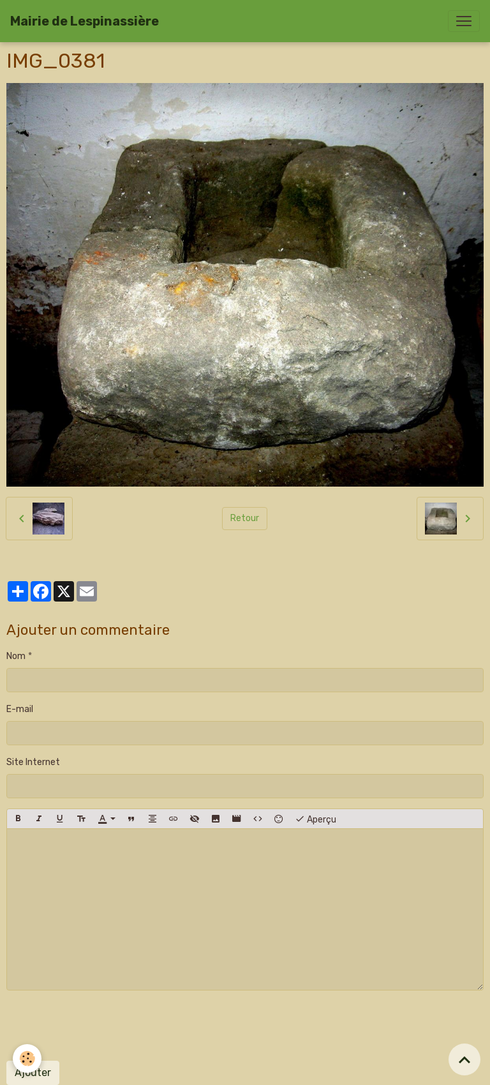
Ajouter (33, 1072)
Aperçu (315, 818)
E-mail (19, 709)
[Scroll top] (464, 1059)
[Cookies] (27, 1058)
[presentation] (103, 1026)
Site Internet (33, 762)
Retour (244, 518)
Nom (16, 656)
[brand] (84, 21)
